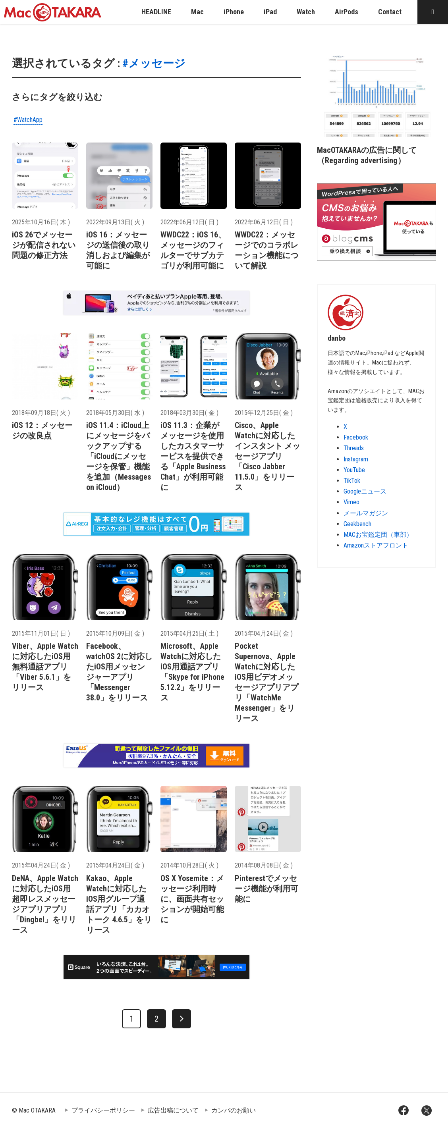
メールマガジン (366, 513)
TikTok (352, 480)
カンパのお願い (233, 1110)
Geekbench (357, 524)
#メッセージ (153, 63)
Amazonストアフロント (376, 545)
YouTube (354, 470)
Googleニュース (365, 491)
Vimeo (351, 502)
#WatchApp (28, 119)
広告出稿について (173, 1110)
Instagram (356, 459)
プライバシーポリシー (103, 1110)
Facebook (356, 437)
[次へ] (181, 1018)
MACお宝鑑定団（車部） (378, 534)
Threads (354, 448)
